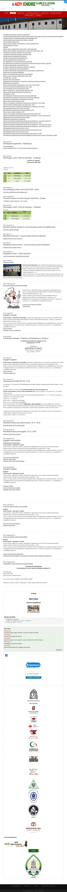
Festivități (45, 13)
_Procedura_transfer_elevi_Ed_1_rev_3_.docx (15, 201)
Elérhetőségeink (16, 886)
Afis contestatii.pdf (8, 146)
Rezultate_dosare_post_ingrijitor (12, 434)
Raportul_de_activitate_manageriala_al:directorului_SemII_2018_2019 (22, 113)
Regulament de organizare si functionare (14, 119)
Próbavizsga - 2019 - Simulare (32, 404)
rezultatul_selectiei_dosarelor (11, 229)
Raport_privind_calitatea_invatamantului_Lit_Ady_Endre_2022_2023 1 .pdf (23, 51)
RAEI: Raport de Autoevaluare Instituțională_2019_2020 (18, 99)
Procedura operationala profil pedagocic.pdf (15, 58)
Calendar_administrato (9, 459)
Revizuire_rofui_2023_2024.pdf (11, 79)
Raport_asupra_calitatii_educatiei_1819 (13, 112)
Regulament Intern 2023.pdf (11, 83)
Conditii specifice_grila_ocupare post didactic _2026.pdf (18, 40)
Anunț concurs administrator (11, 457)
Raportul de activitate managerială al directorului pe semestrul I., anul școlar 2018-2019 (27, 115)
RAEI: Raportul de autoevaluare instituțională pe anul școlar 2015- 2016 (22, 133)
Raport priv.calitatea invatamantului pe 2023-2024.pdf (18, 74)
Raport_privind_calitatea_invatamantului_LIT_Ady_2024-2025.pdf (20, 43)
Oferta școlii (29, 15)
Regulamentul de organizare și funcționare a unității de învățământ (21, 97)
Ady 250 (33, 877)
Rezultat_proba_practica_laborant (12, 247)
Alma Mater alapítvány (33, 700)
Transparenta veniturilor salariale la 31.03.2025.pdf (17, 52)
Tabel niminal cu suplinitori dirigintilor (13, 72)
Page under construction (48, 886)
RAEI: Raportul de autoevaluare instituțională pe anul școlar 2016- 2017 (22, 130)
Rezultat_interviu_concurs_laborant (12, 238)
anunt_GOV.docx (7, 328)
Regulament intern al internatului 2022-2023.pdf (16, 117)
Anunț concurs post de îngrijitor (11, 488)
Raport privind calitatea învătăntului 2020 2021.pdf (17, 92)
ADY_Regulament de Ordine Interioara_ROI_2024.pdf (17, 61)
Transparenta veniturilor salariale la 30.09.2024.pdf (17, 54)
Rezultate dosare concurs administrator (14, 425)
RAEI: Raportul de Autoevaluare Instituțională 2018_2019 (18, 110)
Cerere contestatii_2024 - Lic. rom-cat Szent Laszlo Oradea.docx (20, 148)
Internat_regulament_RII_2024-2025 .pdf (14, 60)
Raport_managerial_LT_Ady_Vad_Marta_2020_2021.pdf (18, 90)
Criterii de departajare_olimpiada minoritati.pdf (16, 256)
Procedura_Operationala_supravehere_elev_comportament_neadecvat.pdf (23, 70)
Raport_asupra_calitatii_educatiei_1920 (13, 101)
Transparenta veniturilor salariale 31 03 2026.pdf (16, 34)
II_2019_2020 (41, 103)
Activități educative (33, 13)
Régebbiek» (59, 650)
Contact (38, 15)
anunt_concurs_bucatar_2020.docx (32, 304)
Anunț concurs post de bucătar (11, 523)
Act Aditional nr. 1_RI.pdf (10, 77)
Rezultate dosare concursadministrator (13, 461)
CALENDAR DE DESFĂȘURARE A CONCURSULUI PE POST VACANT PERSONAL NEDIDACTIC (27, 556)
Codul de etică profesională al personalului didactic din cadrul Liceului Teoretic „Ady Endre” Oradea (30, 135)
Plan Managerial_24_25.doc (10, 45)
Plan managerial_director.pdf (11, 42)
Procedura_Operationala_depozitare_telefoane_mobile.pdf (19, 67)
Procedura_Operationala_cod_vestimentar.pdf (15, 65)
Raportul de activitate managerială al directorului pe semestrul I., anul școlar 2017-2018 (27, 126)
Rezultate (21, 13)
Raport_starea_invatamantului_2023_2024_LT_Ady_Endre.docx (20, 49)
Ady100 (33, 817)
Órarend (33, 593)
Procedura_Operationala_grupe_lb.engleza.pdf (15, 68)
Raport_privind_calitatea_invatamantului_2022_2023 (17, 76)
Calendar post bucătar (9, 525)
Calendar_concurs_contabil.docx (12, 330)
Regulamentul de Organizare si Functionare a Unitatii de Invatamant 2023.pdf (24, 81)
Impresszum (27, 886)
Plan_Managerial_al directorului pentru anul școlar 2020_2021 (20, 95)
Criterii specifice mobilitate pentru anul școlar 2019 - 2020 (19, 104)
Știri (6, 13)
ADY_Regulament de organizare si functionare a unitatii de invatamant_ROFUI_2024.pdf (27, 63)
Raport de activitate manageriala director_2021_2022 (17, 86)
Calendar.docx (26, 306)
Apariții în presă (56, 13)
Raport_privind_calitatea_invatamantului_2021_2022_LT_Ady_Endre (21, 85)
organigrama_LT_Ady (9, 94)
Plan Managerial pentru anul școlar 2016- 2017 (16, 131)
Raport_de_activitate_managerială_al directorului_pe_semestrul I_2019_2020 (24, 106)
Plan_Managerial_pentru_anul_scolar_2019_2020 (16, 108)
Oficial (13, 13)
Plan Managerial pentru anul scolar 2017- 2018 (16, 128)
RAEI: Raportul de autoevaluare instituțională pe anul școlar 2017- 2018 (22, 122)
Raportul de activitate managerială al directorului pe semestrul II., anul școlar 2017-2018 (27, 124)
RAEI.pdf (5, 47)
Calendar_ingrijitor (8, 486)
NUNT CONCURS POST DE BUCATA (13, 554)
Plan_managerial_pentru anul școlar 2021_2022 (16, 88)
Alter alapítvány (33, 703)
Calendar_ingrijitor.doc (9, 373)
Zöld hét (33, 850)
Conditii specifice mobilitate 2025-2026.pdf (14, 56)
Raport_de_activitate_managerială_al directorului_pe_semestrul (20, 103)
